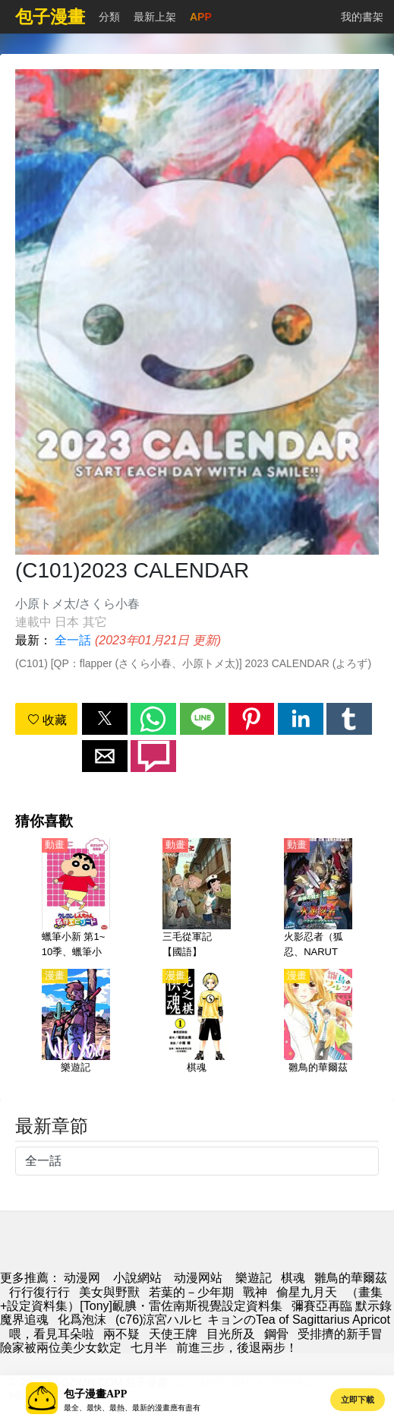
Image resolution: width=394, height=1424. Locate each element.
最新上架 (155, 17)
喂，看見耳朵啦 (51, 1333)
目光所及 (230, 1333)
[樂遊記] (76, 1029)
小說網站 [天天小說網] (137, 1277)
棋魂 (293, 1277)
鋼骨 (276, 1333)
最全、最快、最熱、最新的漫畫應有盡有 (132, 1407)
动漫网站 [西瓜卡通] (198, 1277)
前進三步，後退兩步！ (237, 1347)
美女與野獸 (109, 1292)
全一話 (73, 640)
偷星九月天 (306, 1292)
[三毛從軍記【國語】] (196, 899)
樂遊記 (253, 1277)
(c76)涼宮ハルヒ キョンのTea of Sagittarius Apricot (252, 1319)
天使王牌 (173, 1333)
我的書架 (362, 17)
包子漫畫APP (95, 1394)
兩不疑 (121, 1333)
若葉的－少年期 (191, 1292)
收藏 (47, 720)
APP (201, 17)
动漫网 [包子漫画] (82, 1277)
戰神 (255, 1292)
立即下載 (357, 1399)
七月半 (149, 1347)
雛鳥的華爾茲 (350, 1277)
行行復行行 (39, 1292)
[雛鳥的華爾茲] (318, 1029)
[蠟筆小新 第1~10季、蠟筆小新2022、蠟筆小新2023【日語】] (76, 899)
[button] (105, 719)
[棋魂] (196, 1029)
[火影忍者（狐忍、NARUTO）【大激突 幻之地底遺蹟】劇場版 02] (318, 899)
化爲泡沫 (82, 1319)
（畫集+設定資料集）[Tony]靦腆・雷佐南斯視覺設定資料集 (191, 1299)
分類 (109, 17)
